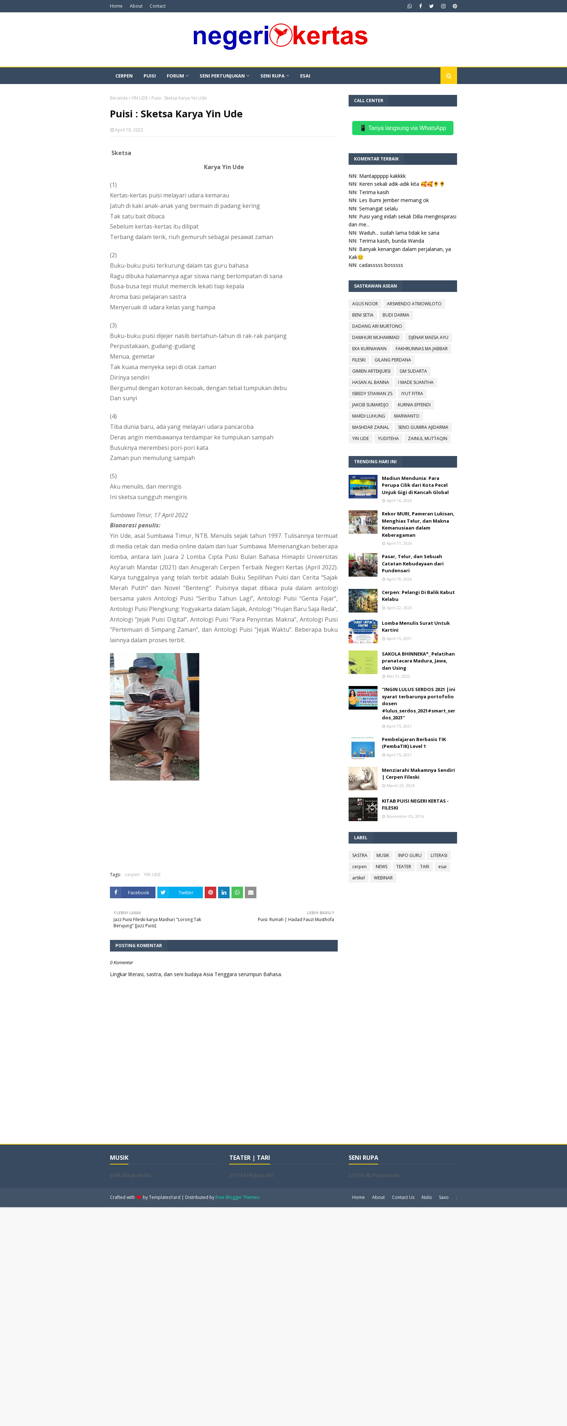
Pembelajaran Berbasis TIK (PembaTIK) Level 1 (414, 743)
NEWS (381, 866)
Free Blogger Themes (237, 1197)
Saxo (444, 1197)
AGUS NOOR (365, 304)
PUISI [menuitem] (150, 75)
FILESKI (359, 360)
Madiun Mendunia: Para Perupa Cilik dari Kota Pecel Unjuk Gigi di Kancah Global (415, 485)
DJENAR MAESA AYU (428, 337)
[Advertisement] (217, 1316)
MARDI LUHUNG (368, 416)
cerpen (132, 874)
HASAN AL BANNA (370, 382)
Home (116, 6)
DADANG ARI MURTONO (377, 326)
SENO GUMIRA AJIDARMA (423, 427)
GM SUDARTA (413, 371)
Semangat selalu (378, 208)
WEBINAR (383, 878)
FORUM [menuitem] (175, 75)
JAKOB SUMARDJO (370, 405)
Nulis (427, 1197)
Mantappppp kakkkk (382, 175)
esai (442, 866)
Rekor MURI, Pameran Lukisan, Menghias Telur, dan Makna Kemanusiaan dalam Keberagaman (418, 524)
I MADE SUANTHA (416, 382)
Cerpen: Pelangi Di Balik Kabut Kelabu (418, 596)
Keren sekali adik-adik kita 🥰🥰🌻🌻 (402, 183)
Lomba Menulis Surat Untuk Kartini (416, 626)
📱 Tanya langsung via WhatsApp (402, 128)
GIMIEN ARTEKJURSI (371, 371)
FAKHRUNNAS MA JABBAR (422, 349)
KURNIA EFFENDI (414, 405)
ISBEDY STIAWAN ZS (372, 393)
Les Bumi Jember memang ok (394, 200)
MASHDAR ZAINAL (370, 427)
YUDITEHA (388, 438)
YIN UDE (139, 98)
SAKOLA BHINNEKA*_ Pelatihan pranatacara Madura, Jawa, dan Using (418, 661)
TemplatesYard (164, 1197)
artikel (358, 878)
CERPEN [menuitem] (124, 75)
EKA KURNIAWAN (369, 349)
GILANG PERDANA (393, 360)
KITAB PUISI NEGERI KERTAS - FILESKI (415, 804)
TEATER (403, 866)
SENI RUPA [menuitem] (272, 75)
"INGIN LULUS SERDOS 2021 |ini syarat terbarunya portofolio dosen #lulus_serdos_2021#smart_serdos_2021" (418, 703)
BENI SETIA (363, 315)
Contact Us (403, 1197)
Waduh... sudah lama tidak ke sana (399, 232)
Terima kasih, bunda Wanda (391, 240)
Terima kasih (374, 192)
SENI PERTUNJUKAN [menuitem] (222, 75)
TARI (424, 866)
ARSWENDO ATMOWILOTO (414, 304)
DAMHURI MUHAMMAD (376, 337)
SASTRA (359, 855)
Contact (158, 6)
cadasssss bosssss (381, 265)
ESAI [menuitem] (305, 75)
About (136, 6)
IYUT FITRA (412, 393)
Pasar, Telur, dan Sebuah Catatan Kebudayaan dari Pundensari (413, 563)
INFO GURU (410, 855)
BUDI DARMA (396, 315)
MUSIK (382, 855)
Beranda (119, 98)
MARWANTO (406, 416)
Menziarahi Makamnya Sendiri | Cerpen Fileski (418, 774)
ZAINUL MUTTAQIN (427, 438)
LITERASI (439, 855)
